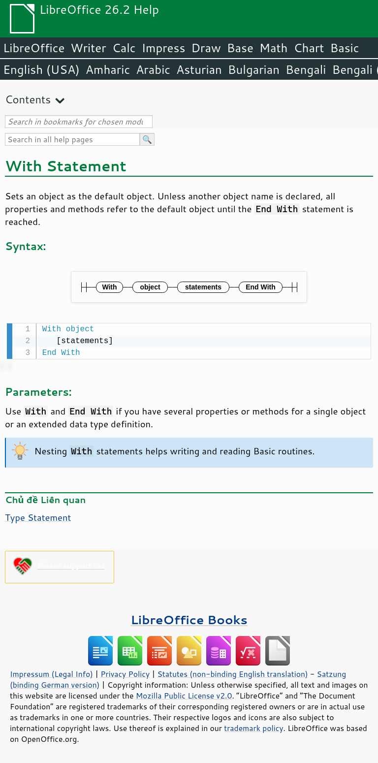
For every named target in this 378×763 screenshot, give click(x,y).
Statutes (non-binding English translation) (232, 673)
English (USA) (41, 69)
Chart (308, 47)
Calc (124, 47)
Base (240, 47)
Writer (88, 47)
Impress (164, 47)
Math (273, 47)
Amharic (108, 69)
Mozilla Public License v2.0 (184, 694)
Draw (205, 47)
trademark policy (253, 727)
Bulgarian (254, 69)
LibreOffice (33, 47)
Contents (28, 99)
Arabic (153, 69)
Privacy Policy (125, 673)
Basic (344, 47)
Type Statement (38, 516)
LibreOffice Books (189, 618)
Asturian (199, 69)
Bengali (305, 69)
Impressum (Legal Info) (51, 673)
